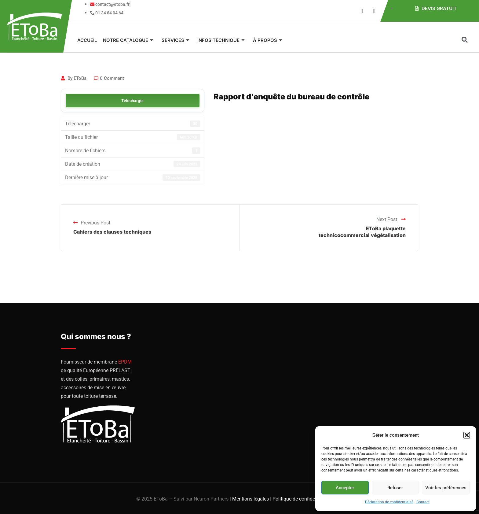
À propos (264, 40)
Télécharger (132, 100)
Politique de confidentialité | (302, 499)
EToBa (80, 78)
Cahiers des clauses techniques (112, 232)
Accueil (87, 40)
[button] (467, 435)
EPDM (125, 362)
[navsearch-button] (465, 40)
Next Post (391, 219)
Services (174, 40)
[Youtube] (362, 11)
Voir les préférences (445, 487)
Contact (423, 502)
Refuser (395, 487)
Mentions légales (250, 499)
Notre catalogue (127, 40)
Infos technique (219, 40)
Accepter (345, 487)
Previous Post (91, 222)
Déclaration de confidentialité (389, 502)
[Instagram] (374, 11)
